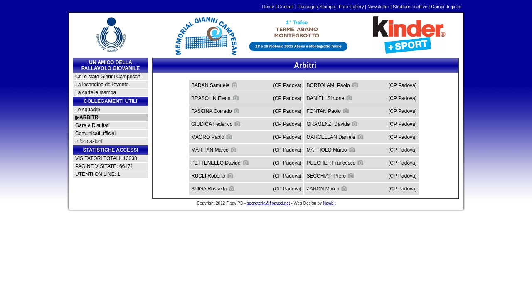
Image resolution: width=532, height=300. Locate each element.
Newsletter (378, 6)
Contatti (286, 6)
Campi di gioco (446, 6)
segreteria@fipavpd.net (268, 203)
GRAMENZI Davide (332, 123)
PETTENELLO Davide (220, 162)
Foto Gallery (351, 6)
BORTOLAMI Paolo (332, 85)
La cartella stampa (95, 92)
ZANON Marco (326, 188)
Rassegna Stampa (316, 6)
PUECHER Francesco (335, 162)
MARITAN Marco (214, 149)
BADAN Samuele (214, 85)
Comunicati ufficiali (96, 133)
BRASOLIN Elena (215, 98)
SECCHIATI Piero (330, 175)
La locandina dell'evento (101, 85)
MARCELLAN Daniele (334, 136)
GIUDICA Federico (216, 123)
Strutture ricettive (410, 6)
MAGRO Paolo (211, 136)
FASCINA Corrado (215, 111)
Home (268, 6)
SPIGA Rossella (213, 188)
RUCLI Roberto (212, 175)
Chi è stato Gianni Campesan (107, 77)
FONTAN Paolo (327, 111)
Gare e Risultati (92, 125)
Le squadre (87, 109)
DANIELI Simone (329, 98)
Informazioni (88, 141)
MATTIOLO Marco (330, 149)
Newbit (329, 203)
